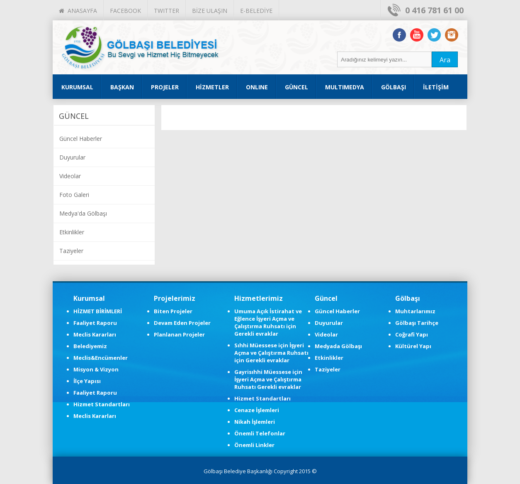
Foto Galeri (74, 195)
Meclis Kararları (94, 334)
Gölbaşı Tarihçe (416, 323)
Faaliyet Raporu (95, 323)
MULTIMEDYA (344, 87)
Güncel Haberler (80, 138)
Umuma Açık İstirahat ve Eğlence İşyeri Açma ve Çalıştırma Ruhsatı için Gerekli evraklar (268, 322)
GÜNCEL (296, 87)
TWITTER (166, 11)
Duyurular (72, 157)
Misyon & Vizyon (96, 369)
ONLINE (257, 87)
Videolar (70, 176)
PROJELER (165, 87)
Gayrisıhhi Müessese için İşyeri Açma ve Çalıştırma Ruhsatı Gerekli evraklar (268, 379)
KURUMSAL (77, 87)
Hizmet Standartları (101, 404)
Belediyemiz (90, 346)
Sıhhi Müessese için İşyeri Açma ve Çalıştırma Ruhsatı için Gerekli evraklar (271, 353)
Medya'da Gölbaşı (83, 213)
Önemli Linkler (254, 445)
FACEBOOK (125, 11)
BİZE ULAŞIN (209, 11)
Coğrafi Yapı (411, 334)
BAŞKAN (122, 87)
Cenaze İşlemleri (256, 410)
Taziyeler (71, 251)
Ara (445, 59)
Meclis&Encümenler (100, 357)
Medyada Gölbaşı (338, 346)
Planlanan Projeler (179, 334)
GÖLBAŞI (393, 87)
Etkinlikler (71, 232)
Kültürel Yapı (413, 346)
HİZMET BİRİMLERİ (97, 311)
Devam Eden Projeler (182, 323)
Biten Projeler (173, 311)
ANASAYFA (78, 11)
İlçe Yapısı (87, 381)
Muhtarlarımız (415, 311)
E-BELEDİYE (256, 11)
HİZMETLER (212, 87)
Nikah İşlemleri (254, 421)
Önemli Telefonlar (259, 433)
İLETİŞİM (436, 87)
